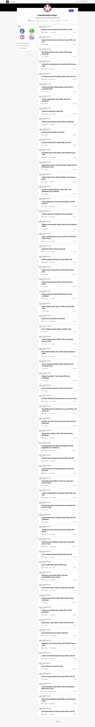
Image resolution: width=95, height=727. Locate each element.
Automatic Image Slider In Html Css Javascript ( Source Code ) (58, 482)
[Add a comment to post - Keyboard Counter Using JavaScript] (44, 252)
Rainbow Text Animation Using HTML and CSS (57, 29)
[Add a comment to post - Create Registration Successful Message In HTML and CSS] (44, 206)
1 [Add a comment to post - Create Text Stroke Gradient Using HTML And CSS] (52, 658)
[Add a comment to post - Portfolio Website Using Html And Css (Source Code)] (45, 401)
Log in (77, 1)
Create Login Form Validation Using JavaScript (57, 214)
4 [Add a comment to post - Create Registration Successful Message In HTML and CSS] (52, 206)
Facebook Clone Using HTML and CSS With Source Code (58, 153)
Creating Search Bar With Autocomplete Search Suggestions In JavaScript (57, 447)
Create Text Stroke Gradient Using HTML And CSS (58, 656)
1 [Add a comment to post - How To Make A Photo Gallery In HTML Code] (45, 332)
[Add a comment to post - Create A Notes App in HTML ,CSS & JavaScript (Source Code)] (44, 344)
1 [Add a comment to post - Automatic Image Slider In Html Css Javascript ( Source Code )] (45, 485)
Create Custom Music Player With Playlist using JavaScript (57, 599)
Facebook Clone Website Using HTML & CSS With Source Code (58, 543)
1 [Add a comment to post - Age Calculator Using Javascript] (45, 669)
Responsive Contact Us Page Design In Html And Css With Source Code (59, 166)
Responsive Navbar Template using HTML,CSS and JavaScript (58, 518)
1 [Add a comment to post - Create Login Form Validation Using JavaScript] (52, 217)
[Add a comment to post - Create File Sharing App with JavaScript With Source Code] (44, 69)
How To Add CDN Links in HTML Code (54, 565)
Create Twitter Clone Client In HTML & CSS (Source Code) (59, 178)
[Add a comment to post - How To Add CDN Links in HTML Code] (44, 568)
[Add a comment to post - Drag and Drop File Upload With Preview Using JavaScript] (44, 299)
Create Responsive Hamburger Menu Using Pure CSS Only (58, 469)
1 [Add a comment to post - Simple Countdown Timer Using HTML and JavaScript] (45, 380)
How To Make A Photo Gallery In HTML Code (56, 329)
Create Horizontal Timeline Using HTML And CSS (58, 588)
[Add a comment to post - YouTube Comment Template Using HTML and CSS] (44, 79)
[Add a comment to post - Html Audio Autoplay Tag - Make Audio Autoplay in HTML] (44, 356)
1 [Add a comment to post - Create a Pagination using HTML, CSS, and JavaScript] (45, 103)
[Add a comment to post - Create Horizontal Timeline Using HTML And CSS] (45, 590)
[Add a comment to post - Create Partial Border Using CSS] (44, 114)
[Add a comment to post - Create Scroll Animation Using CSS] (44, 321)
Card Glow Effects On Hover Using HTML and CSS (58, 711)
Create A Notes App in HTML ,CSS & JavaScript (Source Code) (57, 340)
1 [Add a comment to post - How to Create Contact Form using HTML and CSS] (45, 679)
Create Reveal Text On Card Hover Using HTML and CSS (59, 41)
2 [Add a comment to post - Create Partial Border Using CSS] (52, 114)
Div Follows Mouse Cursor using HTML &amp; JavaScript (57, 53)
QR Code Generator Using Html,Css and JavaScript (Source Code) (58, 506)
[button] (22, 31)
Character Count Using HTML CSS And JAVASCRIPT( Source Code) (54, 576)
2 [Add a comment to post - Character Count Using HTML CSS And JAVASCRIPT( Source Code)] (52, 580)
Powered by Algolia (47, 1)
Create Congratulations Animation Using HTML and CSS (59, 494)
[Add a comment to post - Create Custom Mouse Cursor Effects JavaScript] (44, 124)
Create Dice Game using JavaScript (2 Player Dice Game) (58, 530)
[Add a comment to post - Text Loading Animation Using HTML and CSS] (44, 557)
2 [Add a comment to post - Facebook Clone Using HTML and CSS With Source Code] (52, 157)
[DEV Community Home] (7, 1)
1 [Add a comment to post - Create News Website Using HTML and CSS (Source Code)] (52, 703)
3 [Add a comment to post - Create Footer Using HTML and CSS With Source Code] (45, 274)
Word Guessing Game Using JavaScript (55, 633)
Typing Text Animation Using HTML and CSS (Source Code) (59, 225)
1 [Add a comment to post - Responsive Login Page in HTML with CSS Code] (45, 625)
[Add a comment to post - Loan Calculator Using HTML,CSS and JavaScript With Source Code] (44, 691)
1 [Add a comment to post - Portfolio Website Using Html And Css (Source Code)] (52, 401)
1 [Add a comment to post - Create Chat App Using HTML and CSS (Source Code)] (45, 286)
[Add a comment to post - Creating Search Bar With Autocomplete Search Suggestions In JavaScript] (44, 450)
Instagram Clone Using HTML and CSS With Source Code (59, 644)
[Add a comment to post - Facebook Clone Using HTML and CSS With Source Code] (44, 157)
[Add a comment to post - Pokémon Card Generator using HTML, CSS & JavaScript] (44, 615)
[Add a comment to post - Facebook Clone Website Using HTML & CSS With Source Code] (44, 547)
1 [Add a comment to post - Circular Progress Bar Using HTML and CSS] (45, 145)
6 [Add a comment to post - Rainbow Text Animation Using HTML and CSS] (52, 32)
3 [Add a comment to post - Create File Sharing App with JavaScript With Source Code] (52, 69)
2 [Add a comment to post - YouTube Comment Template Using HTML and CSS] (52, 79)
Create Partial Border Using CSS (52, 111)
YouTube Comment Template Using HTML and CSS (59, 76)
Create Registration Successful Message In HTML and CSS (58, 202)
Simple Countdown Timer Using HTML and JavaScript (56, 377)
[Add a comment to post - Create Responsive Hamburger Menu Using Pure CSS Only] (44, 473)
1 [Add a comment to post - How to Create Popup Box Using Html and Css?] (45, 391)
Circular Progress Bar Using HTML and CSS (56, 142)
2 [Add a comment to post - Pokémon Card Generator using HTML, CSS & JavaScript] (52, 615)
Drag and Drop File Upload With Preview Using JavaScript (57, 295)
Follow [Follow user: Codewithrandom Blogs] (71, 10)
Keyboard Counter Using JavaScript (53, 249)
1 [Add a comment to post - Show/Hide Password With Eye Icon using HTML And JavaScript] (52, 413)
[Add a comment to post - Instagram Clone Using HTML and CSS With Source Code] (44, 648)
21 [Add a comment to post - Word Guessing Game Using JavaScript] (53, 635)
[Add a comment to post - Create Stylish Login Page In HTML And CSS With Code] (45, 311)
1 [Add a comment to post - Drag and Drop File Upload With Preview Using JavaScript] (52, 299)
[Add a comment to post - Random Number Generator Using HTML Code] (44, 262)
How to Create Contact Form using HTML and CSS (58, 676)
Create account (84, 1)
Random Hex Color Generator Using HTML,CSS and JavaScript (59, 422)
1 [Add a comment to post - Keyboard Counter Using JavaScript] (52, 251)
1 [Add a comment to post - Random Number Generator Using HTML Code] (52, 262)
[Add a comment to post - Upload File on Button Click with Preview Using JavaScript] (44, 438)
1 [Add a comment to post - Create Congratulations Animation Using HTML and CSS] (52, 497)
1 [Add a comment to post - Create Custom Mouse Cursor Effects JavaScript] (52, 124)
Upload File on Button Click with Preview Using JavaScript (57, 434)
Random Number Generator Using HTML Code (57, 259)
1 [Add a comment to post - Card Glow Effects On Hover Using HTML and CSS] (52, 714)
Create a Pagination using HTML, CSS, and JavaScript (56, 100)
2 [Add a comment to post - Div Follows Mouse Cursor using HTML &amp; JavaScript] (45, 56)
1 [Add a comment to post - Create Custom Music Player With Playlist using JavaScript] (45, 602)
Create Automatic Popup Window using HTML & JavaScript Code (57, 88)
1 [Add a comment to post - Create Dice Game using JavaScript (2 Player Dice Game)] (52, 534)
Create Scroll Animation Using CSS (53, 318)
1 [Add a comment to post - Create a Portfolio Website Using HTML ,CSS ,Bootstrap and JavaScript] (45, 194)
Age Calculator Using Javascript (52, 666)
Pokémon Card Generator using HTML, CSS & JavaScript (57, 611)
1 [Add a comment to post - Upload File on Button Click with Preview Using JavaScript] (52, 438)
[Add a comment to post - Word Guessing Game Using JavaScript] (45, 636)
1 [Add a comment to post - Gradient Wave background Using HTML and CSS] (52, 461)
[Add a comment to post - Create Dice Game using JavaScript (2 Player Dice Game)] (44, 534)
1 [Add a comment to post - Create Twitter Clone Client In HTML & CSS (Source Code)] (52, 182)
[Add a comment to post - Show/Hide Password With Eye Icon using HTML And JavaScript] (44, 414)
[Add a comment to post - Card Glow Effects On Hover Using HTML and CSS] (44, 714)
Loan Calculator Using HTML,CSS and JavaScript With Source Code (58, 687)
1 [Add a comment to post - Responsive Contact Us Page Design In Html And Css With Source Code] (45, 169)
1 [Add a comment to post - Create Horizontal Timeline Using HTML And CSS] (52, 590)
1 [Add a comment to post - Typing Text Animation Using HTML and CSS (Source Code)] (45, 229)
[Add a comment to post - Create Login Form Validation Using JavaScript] (44, 217)
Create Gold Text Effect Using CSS (53, 132)
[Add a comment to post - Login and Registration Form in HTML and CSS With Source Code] (44, 241)
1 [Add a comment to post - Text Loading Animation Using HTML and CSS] (52, 557)
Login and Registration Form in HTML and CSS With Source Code (59, 237)
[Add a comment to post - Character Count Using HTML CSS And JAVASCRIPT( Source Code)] (44, 580)
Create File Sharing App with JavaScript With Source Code (59, 65)
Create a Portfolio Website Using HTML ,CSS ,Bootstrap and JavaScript (56, 190)
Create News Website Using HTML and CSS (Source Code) (59, 700)
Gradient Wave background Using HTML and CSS (58, 458)
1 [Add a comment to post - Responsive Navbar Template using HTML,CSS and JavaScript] (45, 522)
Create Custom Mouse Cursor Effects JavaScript (58, 122)
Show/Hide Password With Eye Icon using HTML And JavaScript (59, 410)
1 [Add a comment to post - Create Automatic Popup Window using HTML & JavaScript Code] (45, 91)
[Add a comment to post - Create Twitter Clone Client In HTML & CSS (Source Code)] (44, 182)
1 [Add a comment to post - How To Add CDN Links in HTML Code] (52, 567)
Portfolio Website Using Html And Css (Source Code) (59, 398)
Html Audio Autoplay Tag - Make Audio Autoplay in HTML (58, 352)
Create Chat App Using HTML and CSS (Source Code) (57, 283)
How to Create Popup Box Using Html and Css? (57, 388)
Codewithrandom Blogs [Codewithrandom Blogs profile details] (46, 26)
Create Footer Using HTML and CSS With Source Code (58, 271)
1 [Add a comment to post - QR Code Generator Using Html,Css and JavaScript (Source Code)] (45, 510)
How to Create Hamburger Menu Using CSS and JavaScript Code (57, 365)
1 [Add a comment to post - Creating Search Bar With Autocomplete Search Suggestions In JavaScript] (52, 450)
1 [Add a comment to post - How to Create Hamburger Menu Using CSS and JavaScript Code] (45, 368)
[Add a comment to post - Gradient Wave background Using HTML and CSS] (44, 461)
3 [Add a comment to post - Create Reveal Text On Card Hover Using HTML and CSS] (45, 44)
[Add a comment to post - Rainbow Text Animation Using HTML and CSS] (44, 32)
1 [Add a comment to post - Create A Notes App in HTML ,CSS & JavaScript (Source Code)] (52, 344)
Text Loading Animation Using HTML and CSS (57, 554)
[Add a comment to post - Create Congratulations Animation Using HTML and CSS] (45, 498)
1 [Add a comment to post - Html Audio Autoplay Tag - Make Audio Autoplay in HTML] (52, 356)
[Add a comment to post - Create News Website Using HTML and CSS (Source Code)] (44, 704)
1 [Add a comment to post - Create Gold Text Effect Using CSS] (45, 135)
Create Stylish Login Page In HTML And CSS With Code (58, 307)
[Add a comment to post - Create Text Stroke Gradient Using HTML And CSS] (44, 658)
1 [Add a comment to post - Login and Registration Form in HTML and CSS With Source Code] (52, 241)
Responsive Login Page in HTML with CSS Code (57, 623)
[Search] (11, 2)
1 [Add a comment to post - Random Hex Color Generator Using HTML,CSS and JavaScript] (45, 426)
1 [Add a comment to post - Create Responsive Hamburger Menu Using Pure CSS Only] (52, 473)
